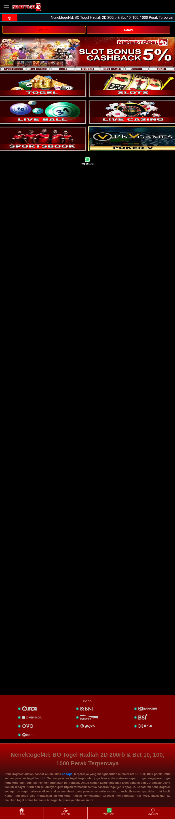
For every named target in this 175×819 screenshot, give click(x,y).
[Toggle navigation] (6, 7)
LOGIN (128, 30)
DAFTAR (44, 30)
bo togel (67, 774)
